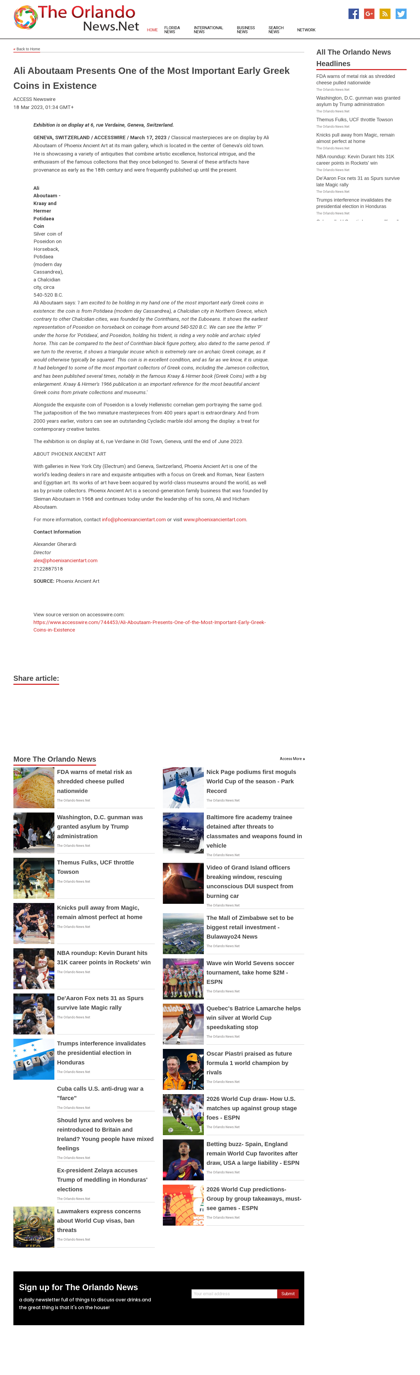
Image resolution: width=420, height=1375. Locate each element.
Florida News (172, 30)
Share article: (36, 678)
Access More (291, 759)
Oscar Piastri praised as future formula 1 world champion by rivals (249, 1063)
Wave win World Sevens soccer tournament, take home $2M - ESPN (250, 972)
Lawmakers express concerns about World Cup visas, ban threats (99, 1220)
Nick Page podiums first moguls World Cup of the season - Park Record (251, 781)
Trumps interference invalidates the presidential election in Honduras (101, 1053)
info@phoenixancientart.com (134, 519)
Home (152, 30)
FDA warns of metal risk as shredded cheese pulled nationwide (94, 781)
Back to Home (26, 49)
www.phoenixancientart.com (214, 519)
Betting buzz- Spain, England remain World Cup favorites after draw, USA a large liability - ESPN (253, 1153)
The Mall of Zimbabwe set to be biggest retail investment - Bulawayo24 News (250, 927)
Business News (246, 30)
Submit (288, 1293)
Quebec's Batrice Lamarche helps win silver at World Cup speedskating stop (254, 1017)
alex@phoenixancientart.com (65, 560)
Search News (276, 30)
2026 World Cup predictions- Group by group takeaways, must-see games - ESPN (254, 1198)
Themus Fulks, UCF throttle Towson (354, 119)
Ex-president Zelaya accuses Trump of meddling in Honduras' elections (102, 1179)
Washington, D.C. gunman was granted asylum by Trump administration (100, 826)
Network (306, 30)
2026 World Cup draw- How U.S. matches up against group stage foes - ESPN (252, 1108)
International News (208, 30)
